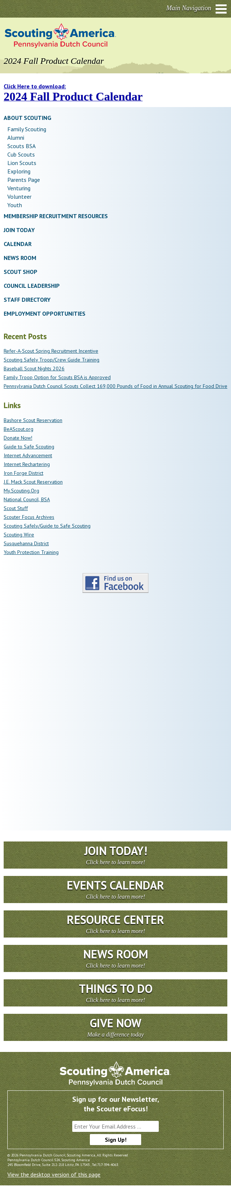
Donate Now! (18, 437)
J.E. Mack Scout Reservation (33, 481)
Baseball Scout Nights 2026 (34, 368)
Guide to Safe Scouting (29, 446)
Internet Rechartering (27, 464)
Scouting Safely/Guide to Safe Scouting (47, 525)
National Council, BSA (27, 499)
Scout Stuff (16, 508)
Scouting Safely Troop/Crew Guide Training (51, 359)
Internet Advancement (28, 455)
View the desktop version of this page (53, 1174)
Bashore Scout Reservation (33, 420)
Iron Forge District (23, 473)
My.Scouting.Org (21, 490)
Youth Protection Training (31, 552)
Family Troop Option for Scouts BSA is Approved (57, 377)
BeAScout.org (18, 429)
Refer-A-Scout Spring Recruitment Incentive (51, 351)
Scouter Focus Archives (29, 517)
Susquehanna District (26, 543)
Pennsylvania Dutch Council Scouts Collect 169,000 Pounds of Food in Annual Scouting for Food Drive (115, 386)
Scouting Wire (19, 534)
